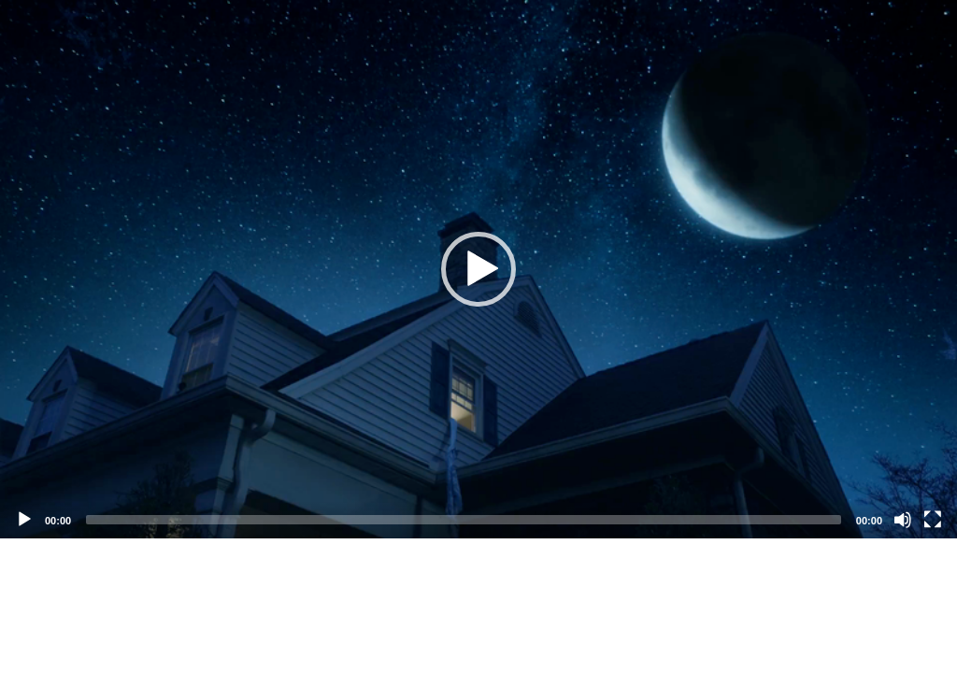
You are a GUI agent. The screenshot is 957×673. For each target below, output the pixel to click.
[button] (478, 269)
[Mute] (902, 519)
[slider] (463, 519)
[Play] (24, 519)
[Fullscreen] (932, 519)
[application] (478, 269)
